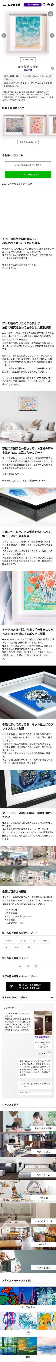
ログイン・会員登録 (32, 5)
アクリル (9, 941)
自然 (28, 947)
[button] (50, 14)
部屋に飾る (28, 59)
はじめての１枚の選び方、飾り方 (28, 165)
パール (23, 941)
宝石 (45, 941)
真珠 (17, 947)
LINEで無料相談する (30, 174)
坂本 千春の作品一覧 (28, 142)
